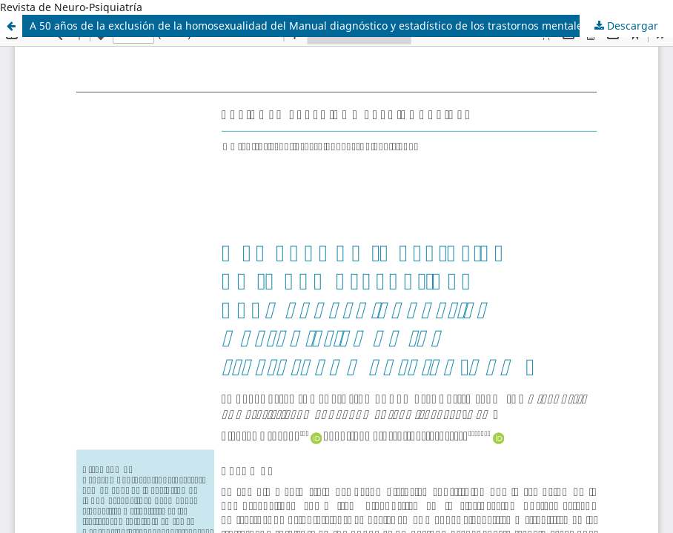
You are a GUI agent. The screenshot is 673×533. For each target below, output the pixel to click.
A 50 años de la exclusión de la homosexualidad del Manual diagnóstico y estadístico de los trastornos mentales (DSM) (325, 26)
